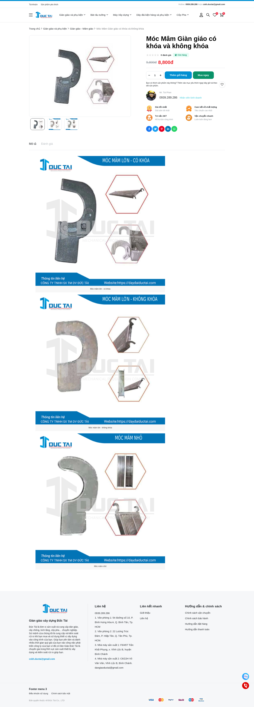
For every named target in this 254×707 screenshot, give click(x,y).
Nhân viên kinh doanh (191, 97)
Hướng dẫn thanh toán (197, 629)
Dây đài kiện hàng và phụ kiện (154, 15)
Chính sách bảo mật (60, 693)
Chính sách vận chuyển (197, 612)
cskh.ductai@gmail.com (214, 4)
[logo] (44, 15)
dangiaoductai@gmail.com (109, 667)
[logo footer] (55, 609)
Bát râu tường (99, 15)
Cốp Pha (183, 15)
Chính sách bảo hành (196, 618)
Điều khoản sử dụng (38, 693)
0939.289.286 (191, 4)
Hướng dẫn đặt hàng (196, 623)
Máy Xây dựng (122, 15)
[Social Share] (149, 129)
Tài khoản (33, 4)
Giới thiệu (145, 612)
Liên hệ (144, 618)
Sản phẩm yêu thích (49, 4)
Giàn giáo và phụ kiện (72, 15)
